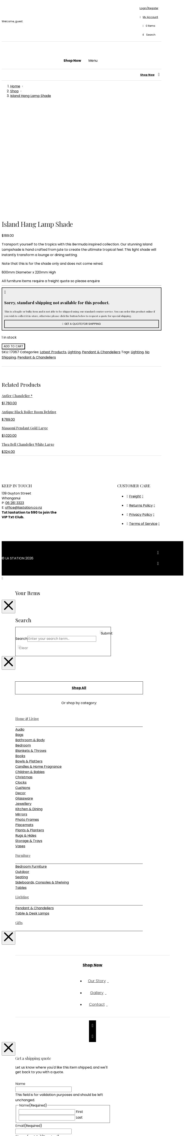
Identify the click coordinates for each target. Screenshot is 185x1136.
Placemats (24, 717)
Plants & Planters (29, 722)
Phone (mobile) (37, 1029)
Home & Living (27, 611)
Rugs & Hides (25, 727)
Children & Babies (30, 664)
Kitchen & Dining (28, 701)
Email (28, 1018)
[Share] (12, 1127)
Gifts (19, 815)
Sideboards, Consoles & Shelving (42, 774)
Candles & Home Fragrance (38, 658)
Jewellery (23, 695)
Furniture (22, 747)
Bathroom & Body (30, 632)
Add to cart (13, 239)
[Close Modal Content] (8, 499)
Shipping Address (38, 1040)
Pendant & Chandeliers (101, 244)
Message (22, 1051)
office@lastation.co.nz (23, 399)
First (79, 1004)
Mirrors (21, 706)
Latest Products (53, 244)
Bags (19, 627)
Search (21, 530)
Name (20, 976)
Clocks (21, 674)
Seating (21, 769)
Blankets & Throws (30, 642)
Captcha (22, 1101)
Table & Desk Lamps (32, 805)
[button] (148, 26)
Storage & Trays (28, 733)
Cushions (22, 680)
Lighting (74, 244)
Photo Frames (27, 711)
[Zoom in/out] (3, 1127)
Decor (20, 685)
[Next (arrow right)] (7, 1132)
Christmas (23, 669)
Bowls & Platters (28, 653)
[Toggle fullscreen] (7, 1127)
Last (79, 1009)
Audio (19, 621)
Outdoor (22, 764)
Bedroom (23, 637)
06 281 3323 (14, 395)
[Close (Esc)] (16, 1127)
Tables (21, 779)
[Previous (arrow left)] (3, 1132)
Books (20, 648)
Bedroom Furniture (31, 758)
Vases (20, 738)
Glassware (24, 690)
